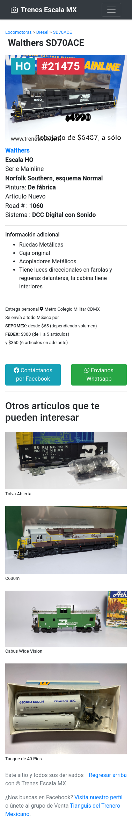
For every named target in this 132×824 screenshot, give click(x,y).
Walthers (17, 150)
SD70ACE (62, 32)
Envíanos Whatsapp (99, 374)
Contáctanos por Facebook (33, 374)
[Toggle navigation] (111, 10)
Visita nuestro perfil (98, 797)
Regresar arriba (108, 775)
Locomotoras (18, 32)
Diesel (42, 32)
